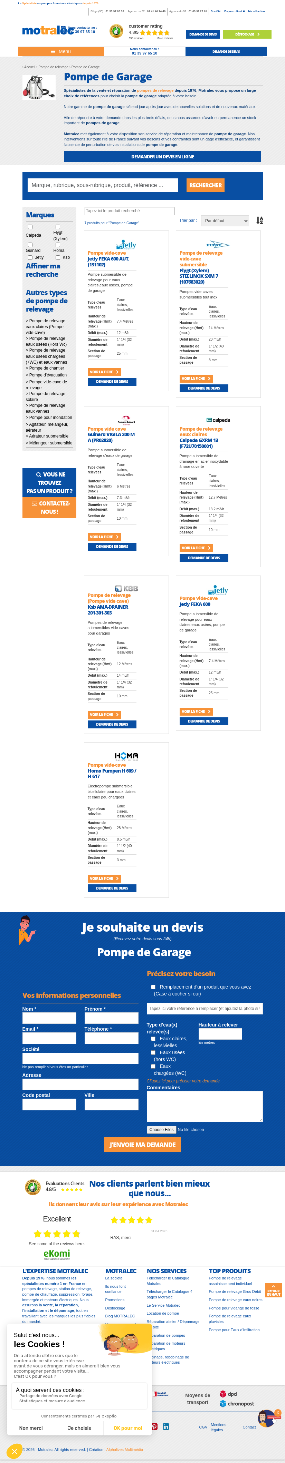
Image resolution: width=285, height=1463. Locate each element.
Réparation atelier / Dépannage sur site (173, 1324)
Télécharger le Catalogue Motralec (168, 1281)
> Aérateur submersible (47, 436)
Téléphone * (98, 1029)
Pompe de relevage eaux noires (236, 1300)
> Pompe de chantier (45, 368)
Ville (90, 1095)
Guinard (33, 250)
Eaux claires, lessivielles (169, 1042)
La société (114, 1278)
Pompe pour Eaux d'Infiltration (234, 1330)
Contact (249, 1427)
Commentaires (163, 1087)
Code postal (36, 1095)
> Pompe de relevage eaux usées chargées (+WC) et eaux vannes (46, 356)
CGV (203, 1427)
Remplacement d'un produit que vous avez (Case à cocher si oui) (201, 990)
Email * (30, 1029)
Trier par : (188, 220)
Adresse (31, 1075)
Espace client (234, 11)
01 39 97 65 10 (114, 11)
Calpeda (33, 235)
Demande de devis (112, 381)
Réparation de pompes (166, 1335)
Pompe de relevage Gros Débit (235, 1291)
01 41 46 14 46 (156, 11)
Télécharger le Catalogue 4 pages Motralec (170, 1294)
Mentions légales (218, 1427)
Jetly (39, 257)
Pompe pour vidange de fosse (234, 1308)
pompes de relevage (155, 90)
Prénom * (95, 1009)
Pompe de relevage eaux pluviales (230, 1319)
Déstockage (247, 34)
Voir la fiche (104, 371)
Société (215, 11)
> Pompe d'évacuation (46, 375)
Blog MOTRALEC (120, 1316)
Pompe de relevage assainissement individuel (230, 1281)
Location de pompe (163, 1313)
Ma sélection (256, 11)
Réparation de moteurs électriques (166, 1346)
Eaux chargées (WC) (169, 1069)
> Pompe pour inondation (49, 417)
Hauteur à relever (218, 1025)
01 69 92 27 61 (198, 11)
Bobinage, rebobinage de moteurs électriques (168, 1360)
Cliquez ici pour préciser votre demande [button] (183, 1081)
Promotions (115, 1300)
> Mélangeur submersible (49, 443)
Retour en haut (274, 1290)
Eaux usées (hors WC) (168, 1056)
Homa (59, 250)
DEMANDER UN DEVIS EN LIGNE (162, 156)
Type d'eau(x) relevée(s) (162, 1028)
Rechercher (205, 185)
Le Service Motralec (163, 1305)
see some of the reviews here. (57, 1243)
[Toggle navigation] (61, 51)
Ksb (66, 257)
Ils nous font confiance (115, 1289)
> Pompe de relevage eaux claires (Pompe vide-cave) (45, 326)
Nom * (29, 1009)
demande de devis (203, 34)
